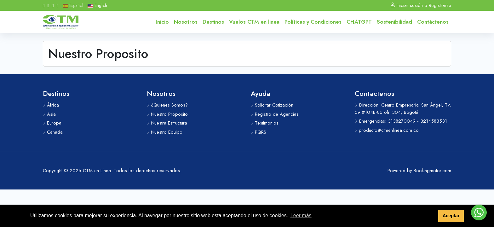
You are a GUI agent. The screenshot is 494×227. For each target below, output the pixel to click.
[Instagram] (48, 5)
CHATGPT (359, 22)
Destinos (213, 22)
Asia (49, 114)
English (97, 5)
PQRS (258, 132)
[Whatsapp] (53, 5)
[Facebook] (43, 5)
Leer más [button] (301, 215)
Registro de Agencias (275, 114)
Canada (53, 132)
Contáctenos (433, 22)
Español (73, 5)
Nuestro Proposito (167, 114)
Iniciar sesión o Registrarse (420, 5)
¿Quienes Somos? (167, 105)
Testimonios (265, 122)
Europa (52, 122)
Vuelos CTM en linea (254, 22)
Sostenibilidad (394, 22)
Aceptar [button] (451, 215)
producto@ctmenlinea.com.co (387, 130)
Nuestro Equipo (164, 132)
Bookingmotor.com (432, 170)
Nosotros (186, 22)
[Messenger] (57, 5)
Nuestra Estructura (167, 122)
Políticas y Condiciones (313, 22)
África (51, 105)
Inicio (162, 22)
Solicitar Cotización (272, 105)
